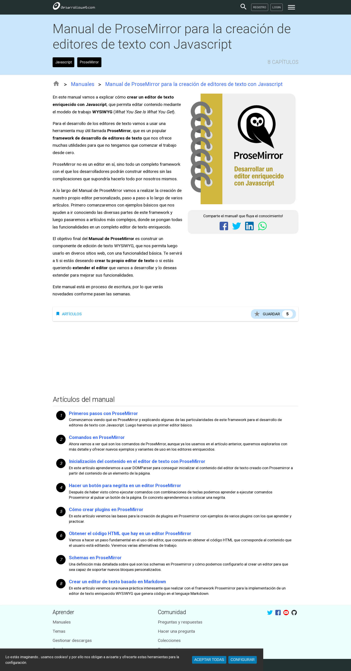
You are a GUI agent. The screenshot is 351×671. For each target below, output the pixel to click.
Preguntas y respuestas (180, 622)
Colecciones (169, 640)
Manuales (82, 84)
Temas (59, 631)
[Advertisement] (175, 357)
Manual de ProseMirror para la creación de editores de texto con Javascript (194, 84)
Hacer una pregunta (176, 631)
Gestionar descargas (72, 640)
